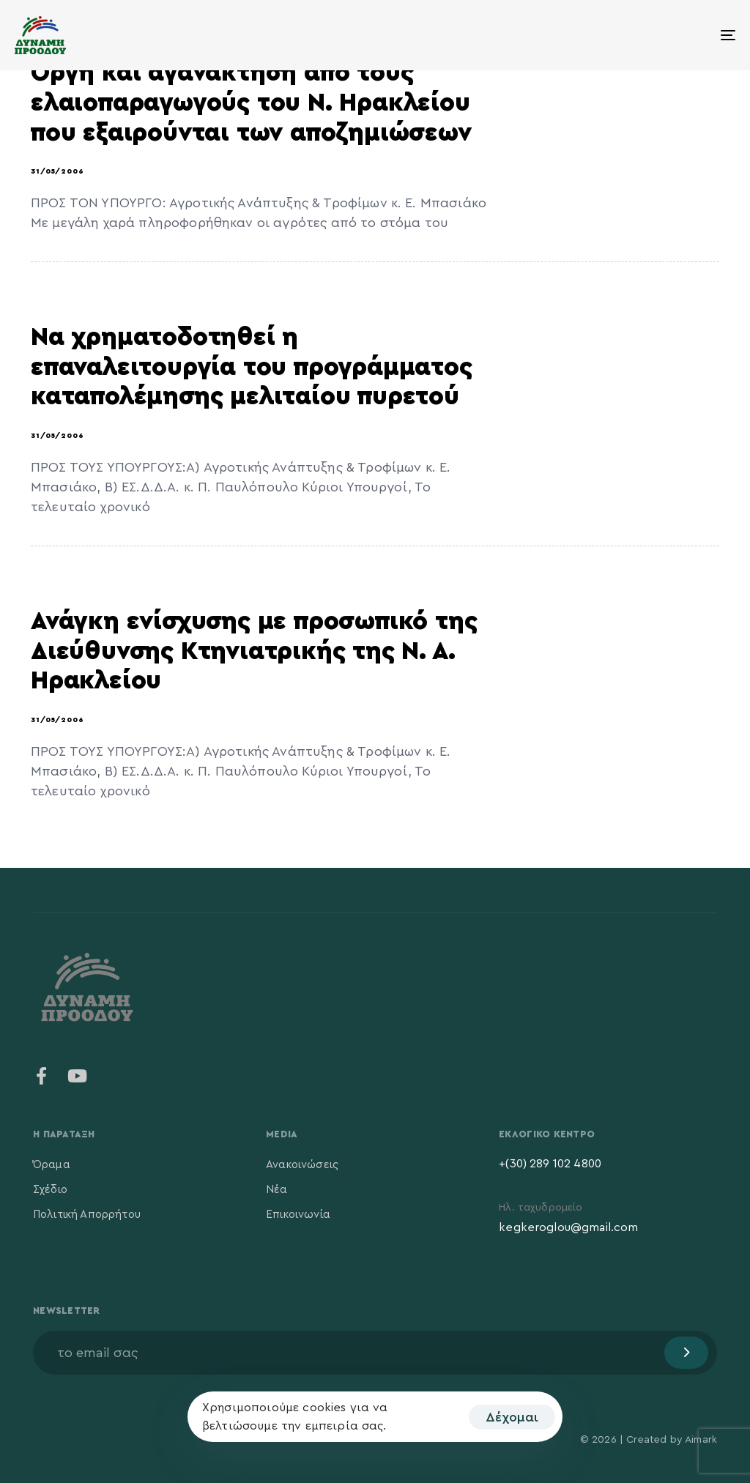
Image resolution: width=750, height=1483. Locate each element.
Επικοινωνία (298, 1214)
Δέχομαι (512, 1417)
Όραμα (51, 1164)
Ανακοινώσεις (302, 1164)
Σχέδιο (50, 1189)
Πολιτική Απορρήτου (87, 1214)
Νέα (276, 1189)
